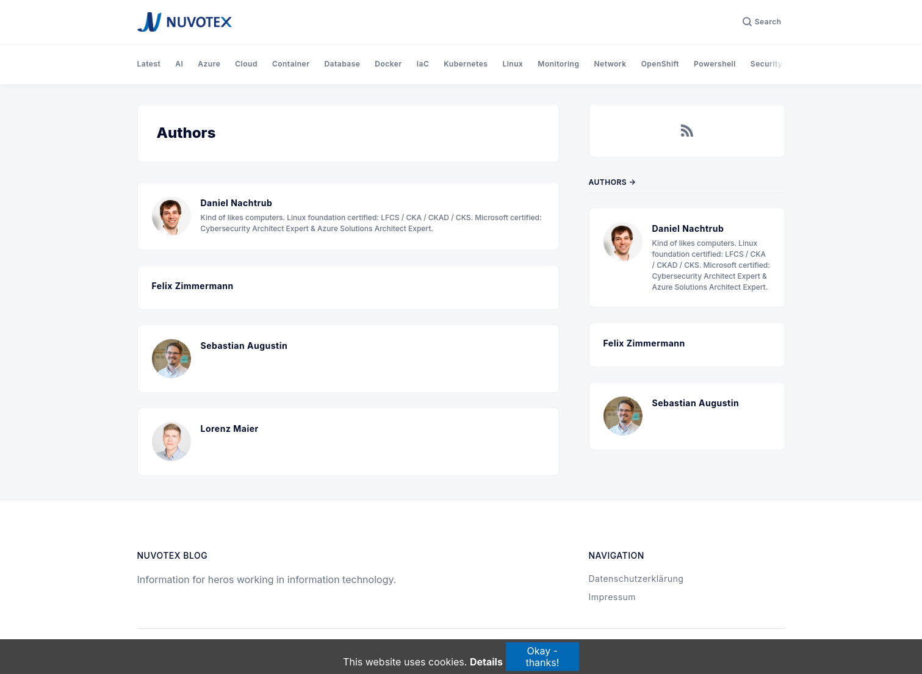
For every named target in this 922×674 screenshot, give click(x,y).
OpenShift (660, 63)
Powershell (715, 63)
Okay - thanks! (542, 656)
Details (486, 662)
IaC (423, 63)
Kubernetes (466, 63)
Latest (149, 63)
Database (342, 63)
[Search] (762, 22)
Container (291, 63)
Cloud (246, 63)
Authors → (612, 182)
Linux (512, 63)
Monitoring (558, 63)
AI (179, 63)
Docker (388, 63)
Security (767, 63)
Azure (209, 63)
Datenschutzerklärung (636, 578)
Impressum (612, 597)
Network (610, 63)
